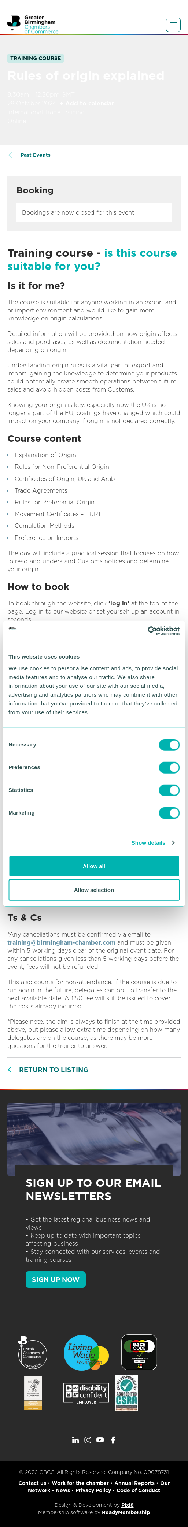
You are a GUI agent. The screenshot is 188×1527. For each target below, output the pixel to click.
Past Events (36, 155)
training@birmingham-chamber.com (61, 942)
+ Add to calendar (87, 103)
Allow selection (94, 890)
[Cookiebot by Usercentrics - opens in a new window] (147, 630)
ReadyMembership (126, 1512)
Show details (149, 843)
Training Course (35, 58)
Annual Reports (134, 1483)
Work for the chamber (80, 1483)
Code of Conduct (138, 1490)
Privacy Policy (93, 1490)
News (63, 1490)
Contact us (32, 1483)
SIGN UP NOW (56, 1279)
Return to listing (53, 1070)
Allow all (94, 866)
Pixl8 (127, 1505)
